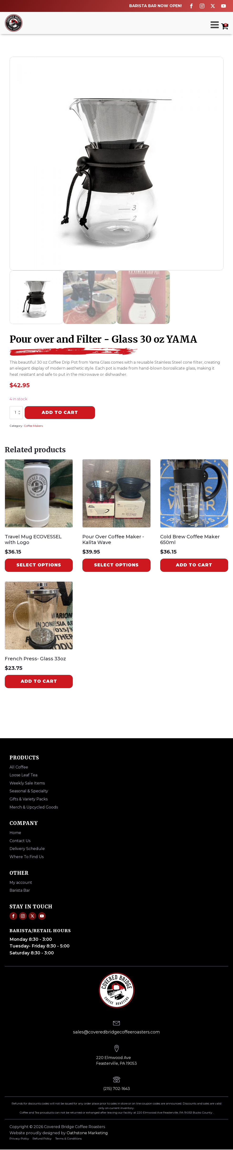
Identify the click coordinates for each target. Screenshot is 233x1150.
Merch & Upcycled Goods (34, 807)
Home (15, 832)
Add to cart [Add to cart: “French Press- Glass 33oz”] (39, 681)
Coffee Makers (33, 425)
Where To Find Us (27, 857)
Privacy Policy (19, 1138)
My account (21, 882)
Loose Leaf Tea (23, 775)
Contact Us (20, 841)
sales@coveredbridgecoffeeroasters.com (116, 1032)
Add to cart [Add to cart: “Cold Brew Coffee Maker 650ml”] (194, 565)
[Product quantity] (16, 412)
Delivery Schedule (27, 848)
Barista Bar (20, 890)
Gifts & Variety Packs (29, 799)
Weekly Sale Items (27, 783)
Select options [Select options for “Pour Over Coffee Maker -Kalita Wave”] (116, 565)
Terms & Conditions (68, 1138)
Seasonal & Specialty (29, 791)
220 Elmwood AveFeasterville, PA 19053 (116, 1060)
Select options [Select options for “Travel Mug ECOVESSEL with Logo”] (38, 565)
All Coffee (19, 767)
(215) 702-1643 (116, 1088)
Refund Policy (42, 1138)
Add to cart (60, 412)
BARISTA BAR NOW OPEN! (155, 6)
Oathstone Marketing (87, 1133)
